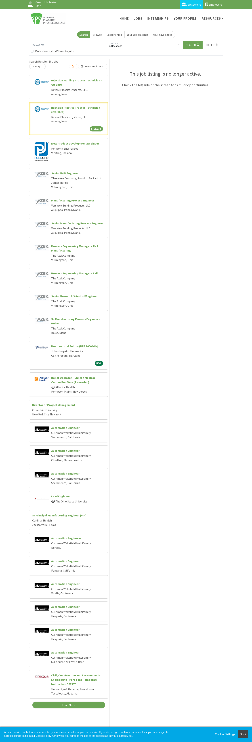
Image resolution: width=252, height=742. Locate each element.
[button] (212, 45)
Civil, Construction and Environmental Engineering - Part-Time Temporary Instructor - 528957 (76, 679)
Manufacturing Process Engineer (72, 200)
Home (124, 18)
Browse (97, 34)
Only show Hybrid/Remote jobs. (54, 51)
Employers (213, 4)
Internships (158, 18)
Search (83, 34)
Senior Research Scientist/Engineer (74, 296)
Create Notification (92, 66)
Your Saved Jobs (163, 34)
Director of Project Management (53, 405)
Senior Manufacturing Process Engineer (77, 223)
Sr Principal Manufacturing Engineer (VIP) (59, 515)
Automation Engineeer (66, 538)
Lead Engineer (60, 496)
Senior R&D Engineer (64, 173)
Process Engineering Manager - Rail (74, 273)
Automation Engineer (65, 428)
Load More (68, 705)
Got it (243, 734)
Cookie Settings (225, 734)
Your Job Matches (137, 34)
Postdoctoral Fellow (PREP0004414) (74, 346)
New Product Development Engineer (75, 143)
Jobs (138, 18)
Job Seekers (191, 4)
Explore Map (114, 34)
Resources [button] (211, 18)
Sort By (36, 66)
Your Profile (185, 18)
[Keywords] (69, 45)
